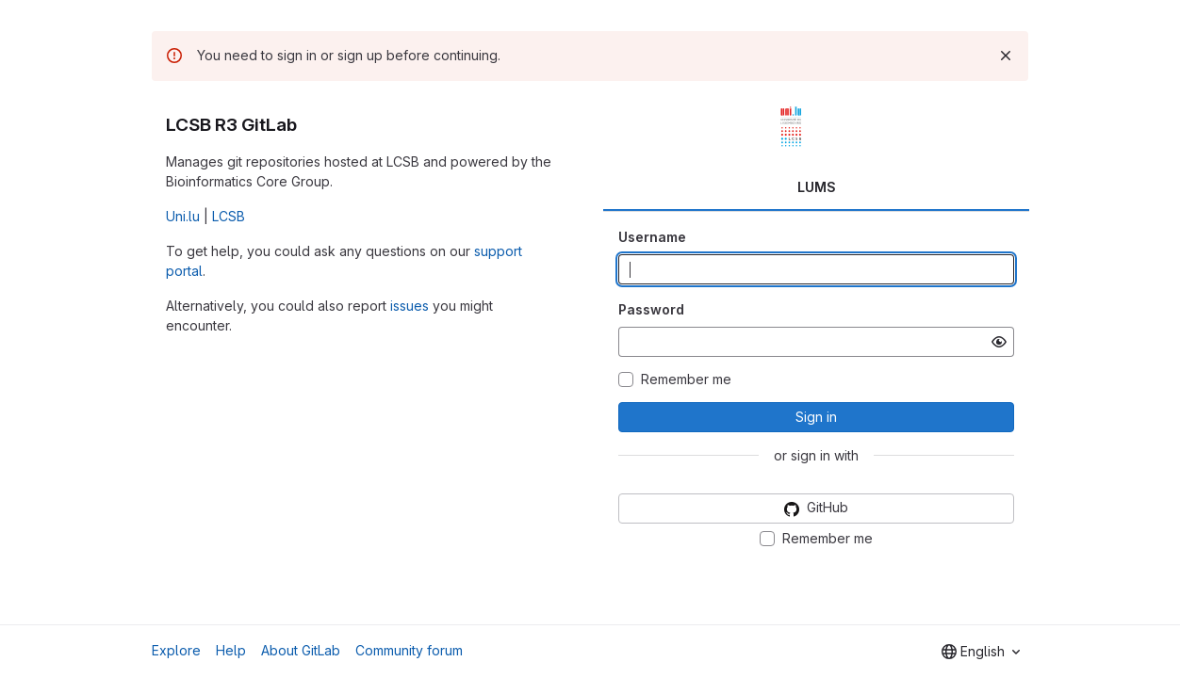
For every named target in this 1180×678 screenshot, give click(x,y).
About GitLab (300, 650)
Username (652, 237)
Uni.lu (183, 216)
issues (409, 306)
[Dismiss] (1005, 55)
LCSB (228, 216)
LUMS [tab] (816, 187)
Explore (176, 650)
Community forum (409, 650)
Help (231, 650)
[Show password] (999, 342)
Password (651, 309)
